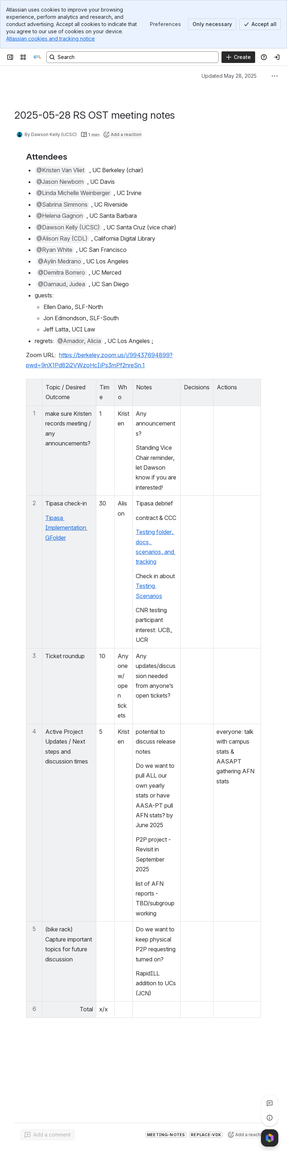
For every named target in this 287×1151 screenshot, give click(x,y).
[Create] (238, 57)
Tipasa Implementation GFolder (66, 527)
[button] (60, 170)
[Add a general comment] (47, 1135)
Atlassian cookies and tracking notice (50, 38)
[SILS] (37, 57)
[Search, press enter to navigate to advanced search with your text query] (132, 57)
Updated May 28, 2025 (229, 76)
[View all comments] (269, 1103)
